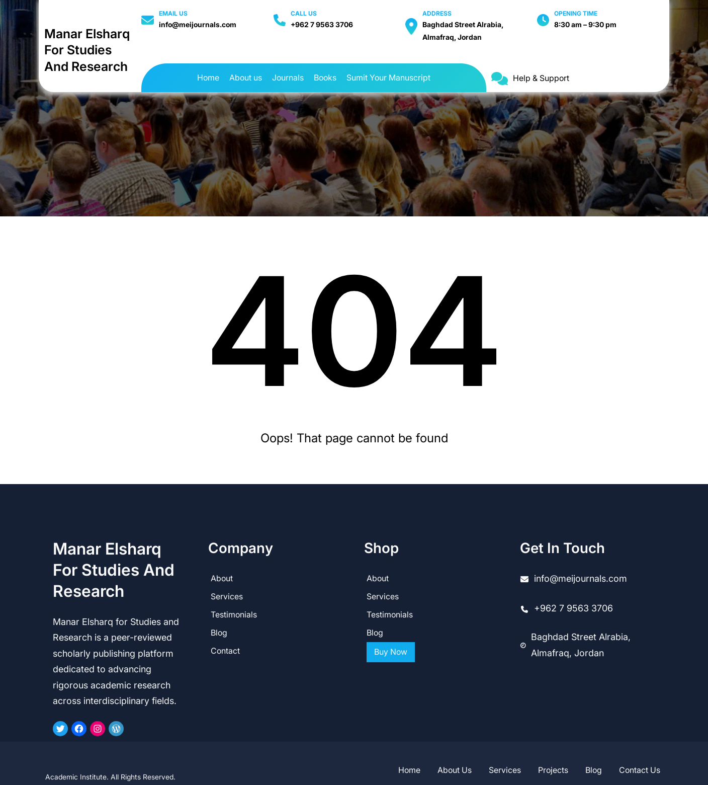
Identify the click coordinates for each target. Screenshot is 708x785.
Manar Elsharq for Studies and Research (87, 50)
